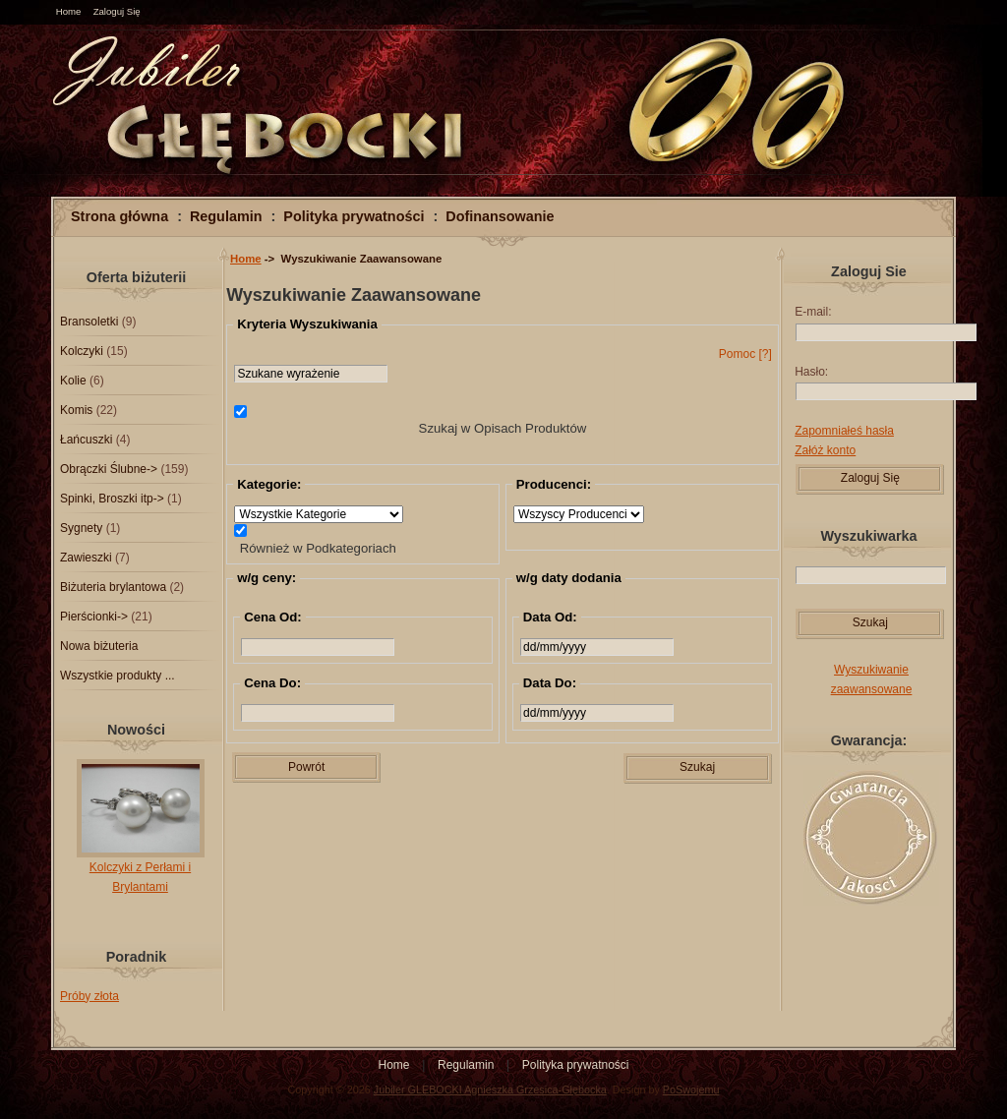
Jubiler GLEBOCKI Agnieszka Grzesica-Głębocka (490, 1089)
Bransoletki (89, 321)
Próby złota (89, 996)
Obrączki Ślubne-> (108, 469)
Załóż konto (825, 450)
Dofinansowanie (499, 216)
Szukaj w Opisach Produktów (503, 428)
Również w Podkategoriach (318, 547)
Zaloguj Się (117, 11)
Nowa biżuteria (99, 646)
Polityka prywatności (353, 216)
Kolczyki (81, 351)
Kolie (73, 380)
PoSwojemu (691, 1089)
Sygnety (81, 528)
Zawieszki (86, 557)
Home (69, 11)
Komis (76, 410)
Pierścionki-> (94, 616)
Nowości (136, 729)
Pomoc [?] (745, 354)
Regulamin (226, 216)
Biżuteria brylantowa (113, 587)
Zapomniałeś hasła (844, 431)
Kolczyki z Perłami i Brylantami (141, 870)
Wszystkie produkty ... (117, 675)
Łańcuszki (86, 439)
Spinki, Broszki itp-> (112, 498)
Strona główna (119, 216)
